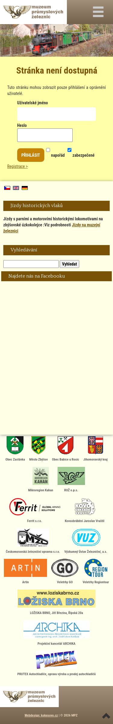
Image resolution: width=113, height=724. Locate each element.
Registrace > (17, 166)
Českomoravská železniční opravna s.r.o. (33, 541)
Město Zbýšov (38, 448)
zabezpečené (80, 150)
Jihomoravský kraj (95, 448)
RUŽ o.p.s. (71, 479)
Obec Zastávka (15, 448)
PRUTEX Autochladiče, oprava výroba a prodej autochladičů (56, 663)
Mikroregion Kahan (40, 479)
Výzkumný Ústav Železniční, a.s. (85, 541)
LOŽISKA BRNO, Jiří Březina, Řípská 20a (56, 602)
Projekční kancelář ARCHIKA (57, 633)
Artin (25, 571)
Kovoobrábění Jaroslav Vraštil (84, 510)
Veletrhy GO (64, 571)
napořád (55, 150)
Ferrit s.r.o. (35, 510)
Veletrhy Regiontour (96, 571)
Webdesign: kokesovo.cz (41, 715)
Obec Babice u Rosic (65, 448)
